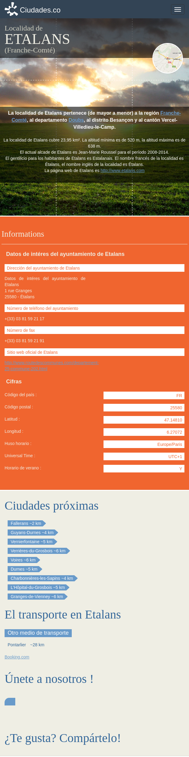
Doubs (76, 120)
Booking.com (17, 657)
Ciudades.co (40, 10)
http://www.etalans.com (122, 170)
